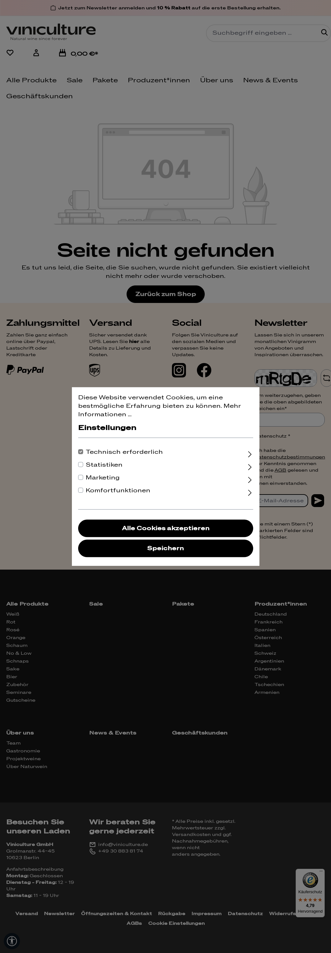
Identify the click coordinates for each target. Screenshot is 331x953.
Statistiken (104, 465)
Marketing (103, 477)
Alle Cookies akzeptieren (165, 528)
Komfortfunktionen (118, 490)
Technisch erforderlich (124, 452)
